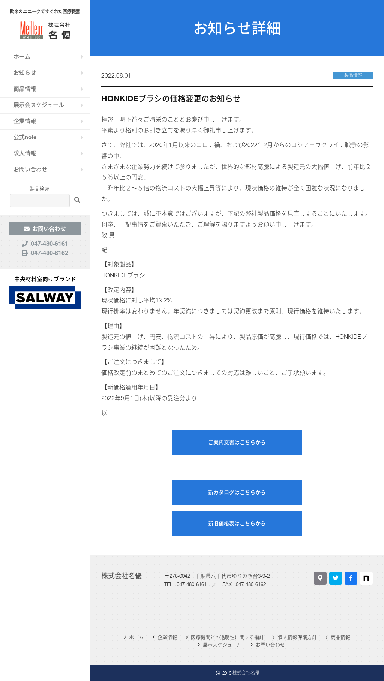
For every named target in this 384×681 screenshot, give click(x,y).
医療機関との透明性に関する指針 (227, 637)
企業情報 (25, 121)
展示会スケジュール (39, 105)
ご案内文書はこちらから (237, 442)
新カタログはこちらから (237, 492)
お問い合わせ (30, 169)
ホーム (22, 56)
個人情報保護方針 (297, 637)
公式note (25, 137)
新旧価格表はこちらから (237, 523)
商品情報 (25, 89)
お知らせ (25, 72)
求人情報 (25, 153)
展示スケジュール (222, 645)
